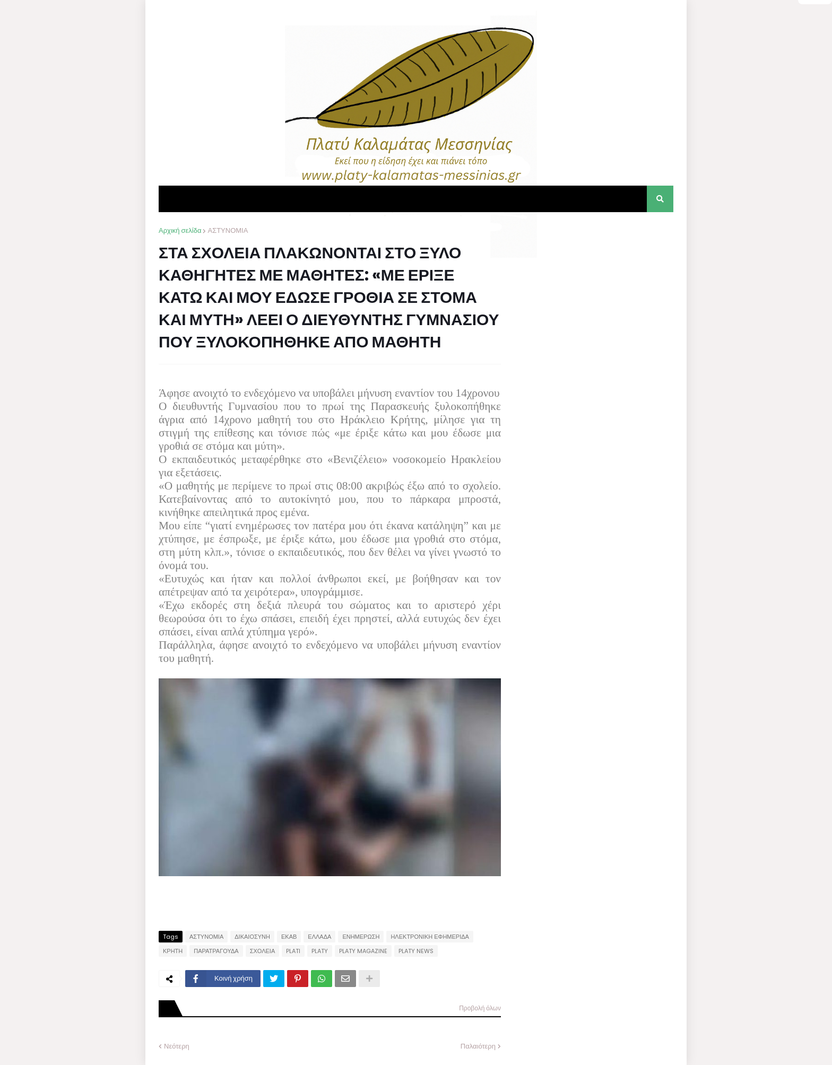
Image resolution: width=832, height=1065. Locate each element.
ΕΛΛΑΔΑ (319, 936)
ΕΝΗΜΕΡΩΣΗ (360, 936)
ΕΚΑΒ (289, 936)
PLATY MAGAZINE (363, 951)
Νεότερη (176, 1046)
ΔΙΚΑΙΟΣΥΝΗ (252, 936)
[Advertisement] (593, 291)
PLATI (293, 951)
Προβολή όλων (480, 1007)
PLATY (319, 951)
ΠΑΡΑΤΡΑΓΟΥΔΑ (216, 951)
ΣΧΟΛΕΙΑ (262, 951)
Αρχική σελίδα (180, 230)
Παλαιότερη (478, 1046)
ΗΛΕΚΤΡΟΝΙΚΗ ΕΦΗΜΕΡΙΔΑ (430, 936)
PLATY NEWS (416, 951)
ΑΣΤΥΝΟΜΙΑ (227, 230)
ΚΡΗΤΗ (173, 951)
